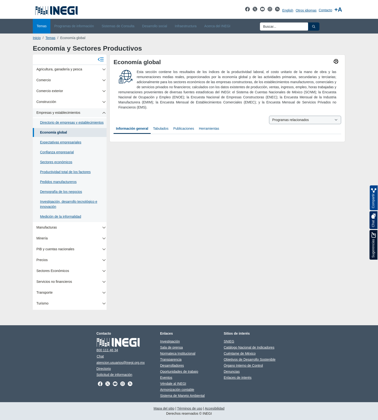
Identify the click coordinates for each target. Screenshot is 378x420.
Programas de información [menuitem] (74, 26)
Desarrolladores (172, 365)
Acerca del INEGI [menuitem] (217, 26)
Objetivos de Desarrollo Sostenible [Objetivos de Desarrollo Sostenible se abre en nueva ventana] (250, 359)
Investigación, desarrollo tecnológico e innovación (68, 204)
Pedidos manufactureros (58, 182)
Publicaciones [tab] (183, 128)
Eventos (166, 377)
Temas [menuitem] (42, 26)
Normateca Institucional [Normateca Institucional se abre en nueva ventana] (177, 353)
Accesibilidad (214, 408)
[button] (313, 26)
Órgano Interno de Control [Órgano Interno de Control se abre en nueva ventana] (243, 365)
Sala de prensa (171, 347)
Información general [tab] (132, 128)
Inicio (37, 38)
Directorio (103, 369)
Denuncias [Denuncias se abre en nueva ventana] (232, 371)
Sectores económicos (56, 162)
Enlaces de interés (237, 377)
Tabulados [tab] (161, 128)
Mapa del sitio (164, 408)
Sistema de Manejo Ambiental (182, 396)
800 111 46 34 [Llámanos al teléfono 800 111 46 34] (107, 350)
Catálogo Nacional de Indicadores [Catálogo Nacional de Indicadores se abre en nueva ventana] (249, 347)
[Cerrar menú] (101, 59)
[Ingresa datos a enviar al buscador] (284, 26)
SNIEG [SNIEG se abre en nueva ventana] (229, 341)
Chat (100, 356)
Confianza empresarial (57, 152)
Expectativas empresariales (60, 142)
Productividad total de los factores (65, 172)
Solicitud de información (114, 375)
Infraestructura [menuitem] (185, 26)
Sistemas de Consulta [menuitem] (117, 26)
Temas (50, 38)
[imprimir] (336, 62)
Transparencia (171, 359)
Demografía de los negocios (61, 192)
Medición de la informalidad (60, 216)
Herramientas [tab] (209, 128)
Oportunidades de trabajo (179, 371)
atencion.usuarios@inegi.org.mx (120, 363)
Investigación (170, 341)
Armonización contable (177, 390)
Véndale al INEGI (173, 384)
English (287, 10)
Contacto (325, 10)
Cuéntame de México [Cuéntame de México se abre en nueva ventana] (240, 353)
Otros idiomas (306, 10)
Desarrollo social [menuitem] (154, 26)
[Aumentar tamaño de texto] (338, 9)
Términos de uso (189, 408)
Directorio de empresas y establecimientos (72, 122)
